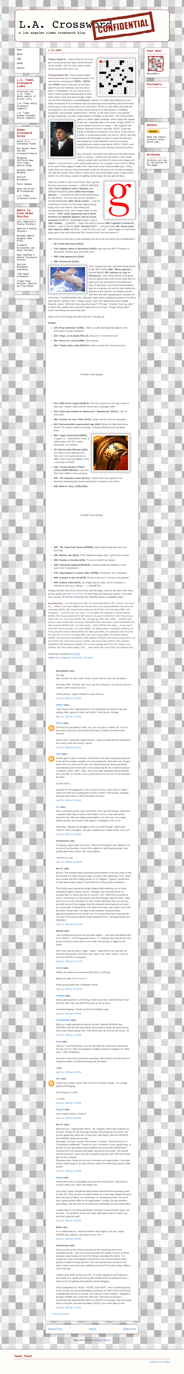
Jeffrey (59, 705)
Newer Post (55, 1329)
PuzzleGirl (77, 657)
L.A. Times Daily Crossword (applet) (27, 106)
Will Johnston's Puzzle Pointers (26, 223)
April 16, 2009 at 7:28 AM (68, 716)
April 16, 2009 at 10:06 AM (69, 862)
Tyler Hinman (24, 184)
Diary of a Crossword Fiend (26, 142)
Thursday (88, 657)
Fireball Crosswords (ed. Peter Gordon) (26, 248)
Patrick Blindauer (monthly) (22, 267)
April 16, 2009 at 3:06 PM (68, 1103)
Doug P (60, 1109)
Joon (58, 754)
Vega (58, 1041)
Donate (20, 68)
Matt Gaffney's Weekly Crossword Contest (27, 257)
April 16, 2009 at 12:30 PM (69, 989)
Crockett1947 (63, 1020)
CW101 (20, 63)
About (20, 54)
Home (92, 1329)
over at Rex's (77, 594)
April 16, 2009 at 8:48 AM (68, 834)
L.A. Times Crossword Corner (27, 197)
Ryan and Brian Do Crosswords (25, 190)
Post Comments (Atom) (99, 1340)
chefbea (60, 995)
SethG (59, 968)
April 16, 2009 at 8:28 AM (68, 800)
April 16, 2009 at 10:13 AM (69, 924)
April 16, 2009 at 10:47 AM (69, 961)
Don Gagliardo (63, 657)
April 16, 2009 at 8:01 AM (68, 747)
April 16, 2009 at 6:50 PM (68, 1239)
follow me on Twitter (160, 1362)
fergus (59, 1177)
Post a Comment (60, 1314)
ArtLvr (59, 723)
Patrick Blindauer (22, 178)
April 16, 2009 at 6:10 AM (68, 698)
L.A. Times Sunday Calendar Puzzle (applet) (26, 115)
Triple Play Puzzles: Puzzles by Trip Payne (27, 284)
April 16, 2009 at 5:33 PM (68, 1171)
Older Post (129, 1329)
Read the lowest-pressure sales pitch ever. (157, 139)
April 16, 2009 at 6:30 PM (68, 1220)
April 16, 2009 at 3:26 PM (68, 1118)
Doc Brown (80, 978)
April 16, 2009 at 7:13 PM (68, 1307)
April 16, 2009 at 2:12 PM (68, 1035)
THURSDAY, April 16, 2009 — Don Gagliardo (81, 56)
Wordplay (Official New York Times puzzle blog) (25, 162)
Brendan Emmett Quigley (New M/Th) (25, 238)
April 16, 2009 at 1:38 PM (68, 1013)
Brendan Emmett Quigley (25, 171)
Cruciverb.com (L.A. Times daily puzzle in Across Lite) (26, 95)
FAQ (19, 59)
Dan (58, 1078)
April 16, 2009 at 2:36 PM (68, 1072)
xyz (58, 807)
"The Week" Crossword (23, 275)
